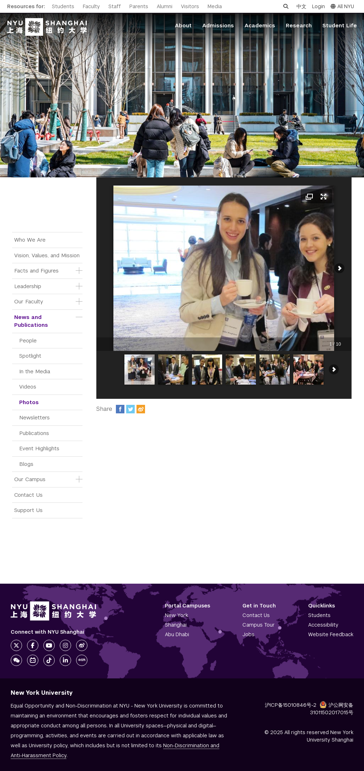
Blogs (26, 464)
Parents (138, 6)
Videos (27, 386)
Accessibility (323, 625)
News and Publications (31, 321)
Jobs (248, 634)
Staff (114, 6)
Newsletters (34, 417)
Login (318, 6)
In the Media (34, 371)
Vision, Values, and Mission (47, 255)
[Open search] (285, 6)
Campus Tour (258, 625)
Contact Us (28, 494)
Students (63, 6)
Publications (34, 433)
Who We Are (30, 239)
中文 (301, 6)
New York (176, 615)
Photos (29, 402)
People (28, 340)
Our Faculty (28, 301)
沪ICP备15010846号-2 (290, 705)
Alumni (164, 6)
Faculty (91, 6)
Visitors (190, 6)
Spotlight (30, 355)
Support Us (28, 510)
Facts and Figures (36, 270)
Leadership (27, 286)
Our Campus (30, 479)
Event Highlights (39, 448)
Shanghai (176, 625)
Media (215, 6)
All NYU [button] (342, 6)
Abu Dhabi (177, 634)
